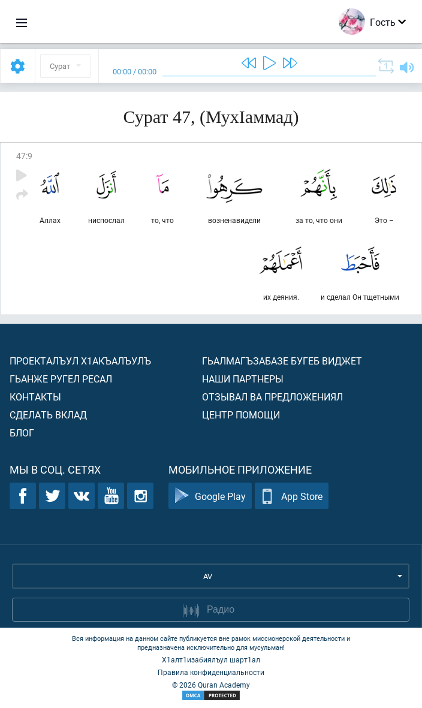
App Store (291, 496)
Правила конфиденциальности (211, 672)
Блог (22, 432)
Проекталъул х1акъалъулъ (80, 360)
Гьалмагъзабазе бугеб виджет (282, 360)
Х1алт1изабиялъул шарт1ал (211, 659)
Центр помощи (241, 414)
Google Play (210, 496)
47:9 (24, 155)
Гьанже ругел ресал (61, 378)
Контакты (35, 396)
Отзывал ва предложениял (272, 396)
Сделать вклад (48, 414)
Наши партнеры (243, 378)
